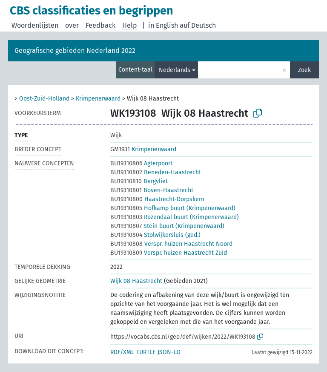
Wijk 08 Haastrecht (136, 281)
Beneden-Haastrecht (155, 172)
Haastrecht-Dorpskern (157, 199)
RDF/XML (122, 352)
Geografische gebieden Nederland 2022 (74, 50)
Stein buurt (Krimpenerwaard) (167, 226)
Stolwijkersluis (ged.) (155, 235)
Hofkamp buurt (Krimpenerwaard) (172, 208)
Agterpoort (141, 163)
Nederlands (174, 70)
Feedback (100, 25)
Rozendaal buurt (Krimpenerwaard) (174, 217)
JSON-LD (169, 352)
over (72, 25)
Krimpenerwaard (98, 98)
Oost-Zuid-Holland (44, 98)
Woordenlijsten (34, 25)
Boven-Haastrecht (151, 190)
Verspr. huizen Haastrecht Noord (171, 244)
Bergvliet (139, 181)
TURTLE (145, 352)
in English (163, 25)
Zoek (304, 70)
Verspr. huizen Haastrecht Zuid (168, 253)
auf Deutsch (198, 25)
